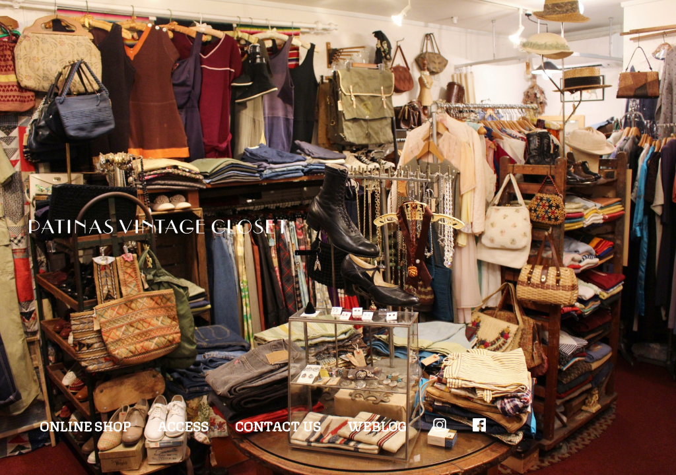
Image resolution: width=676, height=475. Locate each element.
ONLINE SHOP (85, 425)
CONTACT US (278, 425)
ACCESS (183, 425)
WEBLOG (377, 425)
